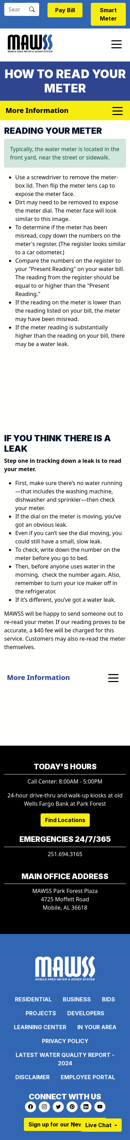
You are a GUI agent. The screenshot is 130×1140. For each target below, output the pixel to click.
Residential (33, 999)
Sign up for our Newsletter (65, 1124)
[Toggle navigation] (116, 44)
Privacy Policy (65, 1041)
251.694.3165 (64, 854)
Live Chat (99, 1125)
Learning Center (40, 1027)
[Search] (14, 9)
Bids (108, 999)
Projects (41, 1013)
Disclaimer (32, 1077)
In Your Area (96, 1027)
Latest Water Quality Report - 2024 (65, 1059)
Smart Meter (108, 14)
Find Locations (65, 820)
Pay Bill (65, 10)
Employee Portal (88, 1077)
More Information (38, 677)
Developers (85, 1013)
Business (77, 999)
